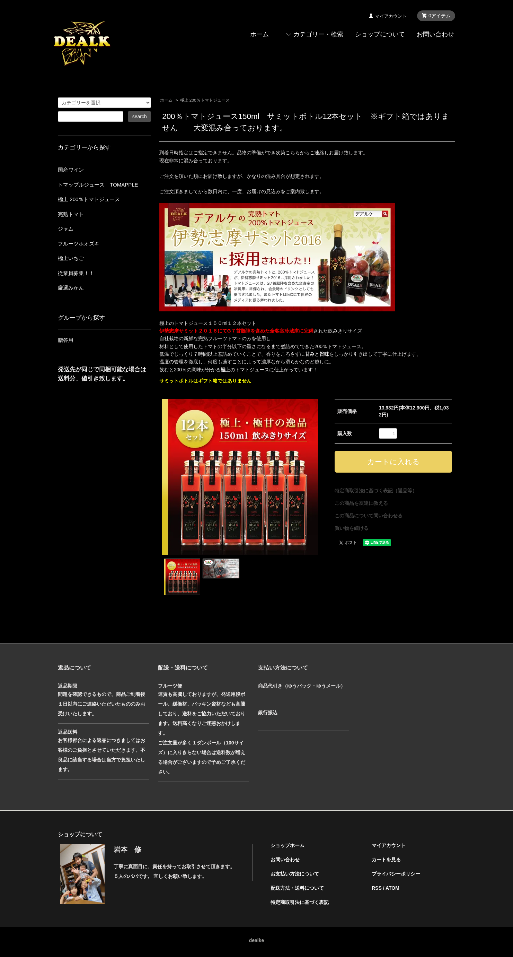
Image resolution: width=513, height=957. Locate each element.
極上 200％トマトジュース (205, 100)
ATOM (392, 888)
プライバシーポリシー (396, 874)
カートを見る (386, 859)
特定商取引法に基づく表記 (300, 902)
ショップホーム (287, 845)
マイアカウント (391, 16)
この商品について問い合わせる (369, 515)
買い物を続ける (352, 528)
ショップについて (380, 34)
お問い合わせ (435, 34)
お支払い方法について (295, 874)
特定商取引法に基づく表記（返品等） (376, 490)
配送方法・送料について (297, 888)
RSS (377, 888)
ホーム (259, 34)
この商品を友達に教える (361, 503)
